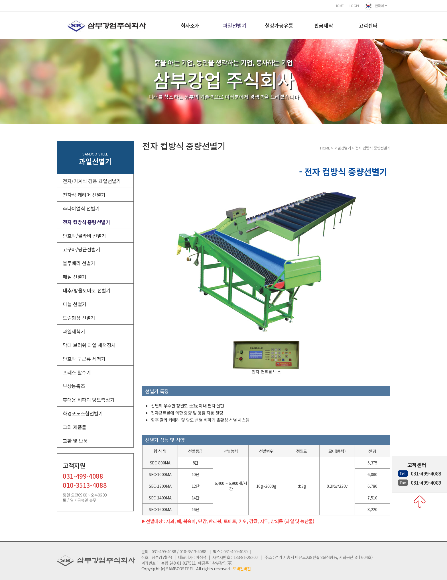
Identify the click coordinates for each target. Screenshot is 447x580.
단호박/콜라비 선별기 (84, 235)
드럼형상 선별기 (79, 317)
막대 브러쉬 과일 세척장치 (89, 345)
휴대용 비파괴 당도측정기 (88, 399)
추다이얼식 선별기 (81, 208)
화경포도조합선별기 (83, 413)
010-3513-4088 (85, 485)
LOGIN (354, 5)
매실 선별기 (74, 276)
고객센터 (368, 25)
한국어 (376, 6)
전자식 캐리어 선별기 (84, 194)
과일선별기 (234, 25)
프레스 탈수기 (77, 372)
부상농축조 (74, 386)
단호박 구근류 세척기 (84, 358)
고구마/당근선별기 (81, 249)
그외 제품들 (74, 427)
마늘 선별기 (74, 304)
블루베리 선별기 (79, 263)
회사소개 (190, 25)
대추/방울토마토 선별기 (87, 290)
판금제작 (323, 25)
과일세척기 (74, 331)
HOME (339, 5)
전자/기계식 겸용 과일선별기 (92, 181)
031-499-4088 (83, 476)
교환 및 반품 (75, 440)
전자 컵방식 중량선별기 (86, 222)
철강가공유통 (279, 25)
